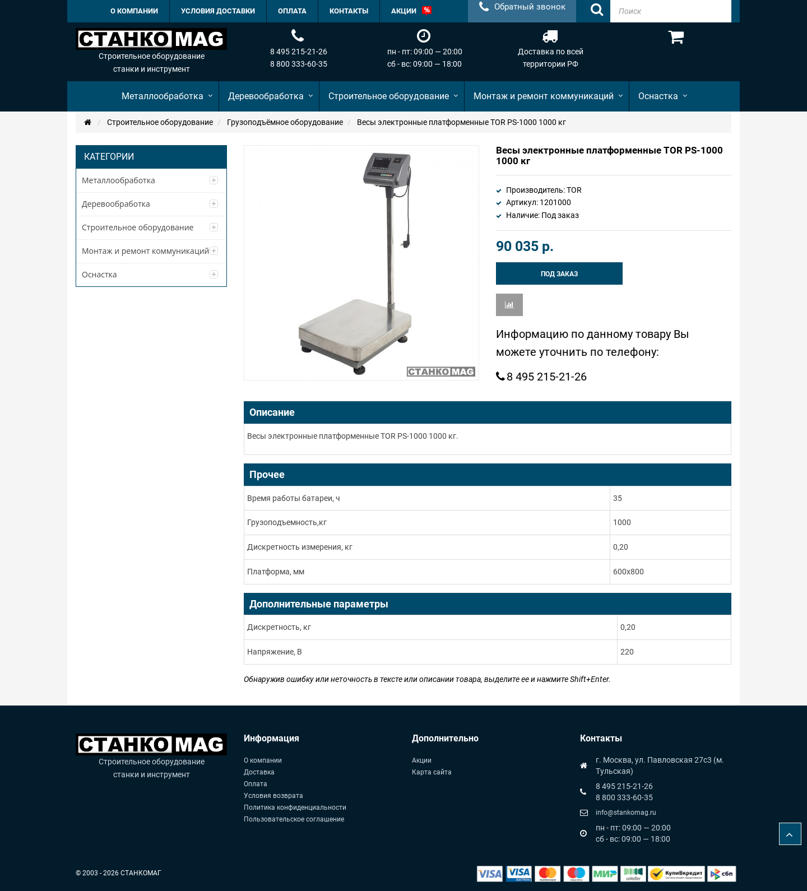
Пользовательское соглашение (294, 819)
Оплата (255, 784)
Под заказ (559, 274)
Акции (422, 760)
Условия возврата (273, 796)
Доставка (259, 772)
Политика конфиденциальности (295, 807)
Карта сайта (432, 772)
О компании (263, 760)
